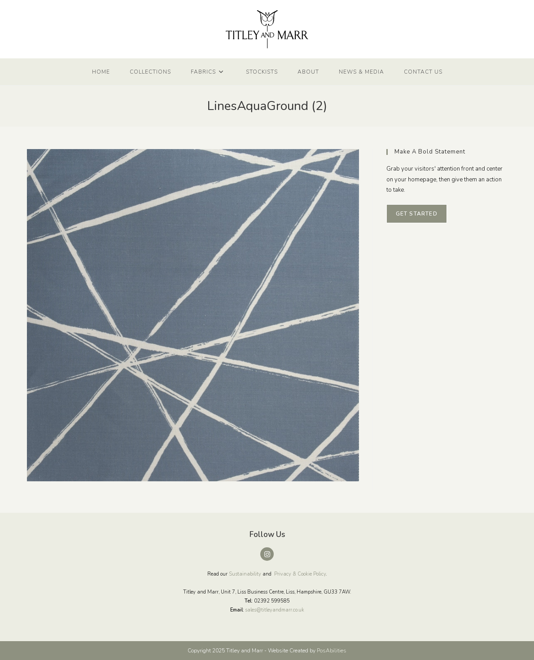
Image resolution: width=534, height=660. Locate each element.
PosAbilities (331, 650)
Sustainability (245, 574)
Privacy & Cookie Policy (300, 574)
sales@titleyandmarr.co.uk (274, 610)
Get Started (417, 213)
